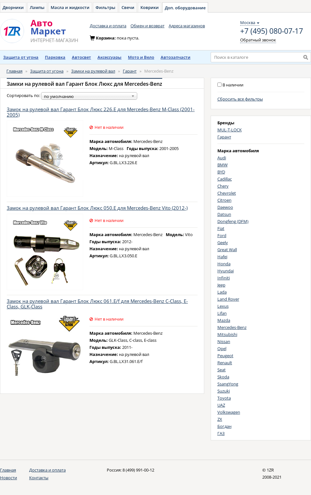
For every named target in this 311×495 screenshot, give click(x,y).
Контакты (38, 478)
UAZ (221, 405)
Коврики (149, 7)
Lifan (222, 313)
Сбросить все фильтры (240, 99)
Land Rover (228, 299)
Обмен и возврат (147, 26)
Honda (224, 264)
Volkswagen (228, 412)
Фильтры (105, 7)
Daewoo (225, 207)
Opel (221, 348)
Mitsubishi (227, 334)
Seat (221, 370)
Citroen (224, 200)
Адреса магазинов (187, 26)
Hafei (222, 257)
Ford (221, 235)
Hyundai (225, 271)
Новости (8, 478)
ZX (219, 419)
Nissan (223, 341)
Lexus (223, 306)
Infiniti (223, 278)
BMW (222, 165)
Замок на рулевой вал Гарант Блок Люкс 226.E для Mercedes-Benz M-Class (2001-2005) (101, 112)
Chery (223, 186)
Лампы (37, 7)
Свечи (128, 7)
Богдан (224, 426)
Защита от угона (20, 57)
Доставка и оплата (108, 26)
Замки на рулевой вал (93, 71)
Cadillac (224, 179)
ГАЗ (221, 433)
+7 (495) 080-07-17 (271, 31)
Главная (14, 71)
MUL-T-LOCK (229, 130)
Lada (222, 292)
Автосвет (81, 57)
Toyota (224, 398)
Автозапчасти (175, 57)
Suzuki (223, 391)
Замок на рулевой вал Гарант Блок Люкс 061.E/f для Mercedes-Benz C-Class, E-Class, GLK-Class (97, 304)
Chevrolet (226, 193)
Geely (222, 242)
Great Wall (227, 249)
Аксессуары (109, 57)
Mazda (223, 320)
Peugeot (225, 355)
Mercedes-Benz (232, 327)
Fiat (220, 228)
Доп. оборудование (185, 8)
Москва (249, 22)
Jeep (221, 285)
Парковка (55, 57)
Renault (224, 363)
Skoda (223, 377)
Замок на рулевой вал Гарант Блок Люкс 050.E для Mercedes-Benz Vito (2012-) (97, 208)
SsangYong (227, 384)
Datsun (224, 214)
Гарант (130, 71)
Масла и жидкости (70, 7)
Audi (221, 158)
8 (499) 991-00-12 (138, 470)
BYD (221, 172)
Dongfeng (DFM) (232, 221)
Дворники (13, 7)
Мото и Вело (141, 57)
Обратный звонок (258, 40)
